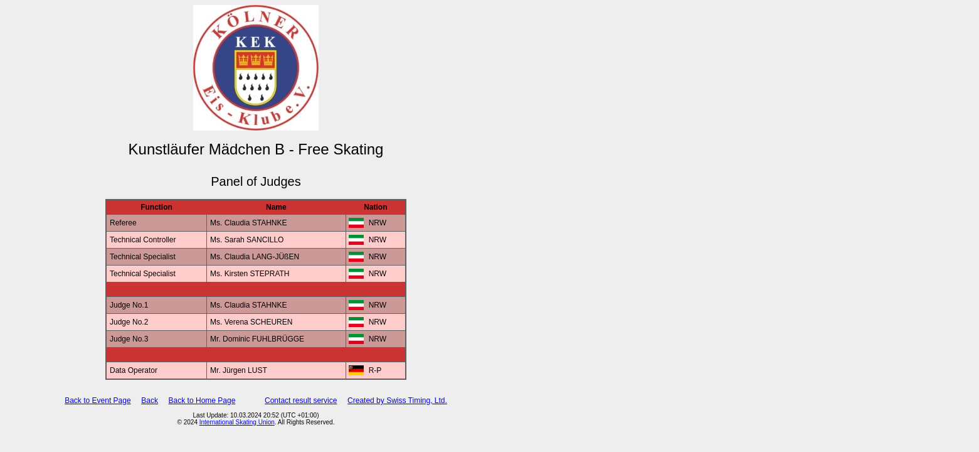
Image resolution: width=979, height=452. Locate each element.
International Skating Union (237, 422)
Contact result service (301, 400)
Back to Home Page (202, 400)
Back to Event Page (97, 400)
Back (149, 400)
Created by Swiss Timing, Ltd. (397, 400)
